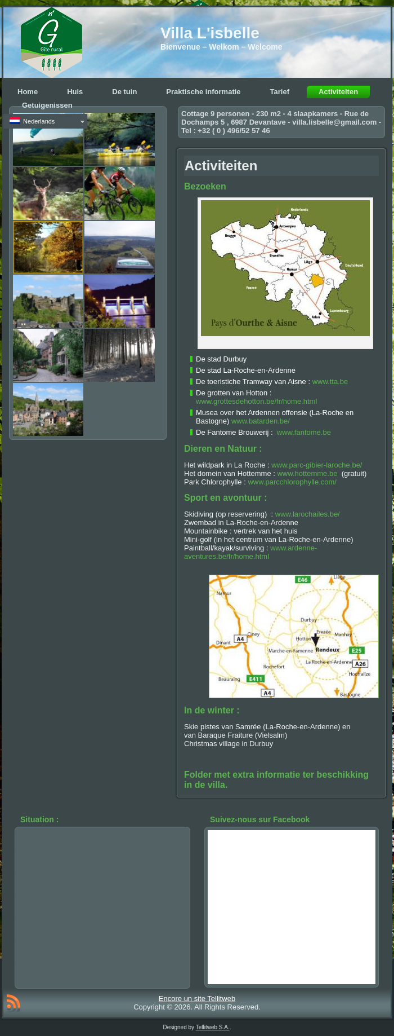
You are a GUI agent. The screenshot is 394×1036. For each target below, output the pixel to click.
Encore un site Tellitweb (197, 998)
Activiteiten (338, 91)
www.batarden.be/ (260, 421)
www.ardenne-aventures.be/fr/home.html (250, 552)
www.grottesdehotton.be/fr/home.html (256, 401)
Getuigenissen (47, 105)
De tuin (124, 91)
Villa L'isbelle (209, 33)
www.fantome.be (304, 432)
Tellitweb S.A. (213, 1027)
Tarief (279, 91)
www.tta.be (330, 381)
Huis (75, 91)
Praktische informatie (203, 91)
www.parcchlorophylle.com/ (292, 482)
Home (27, 91)
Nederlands (32, 121)
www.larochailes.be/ (307, 514)
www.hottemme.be (307, 473)
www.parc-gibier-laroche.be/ (316, 465)
